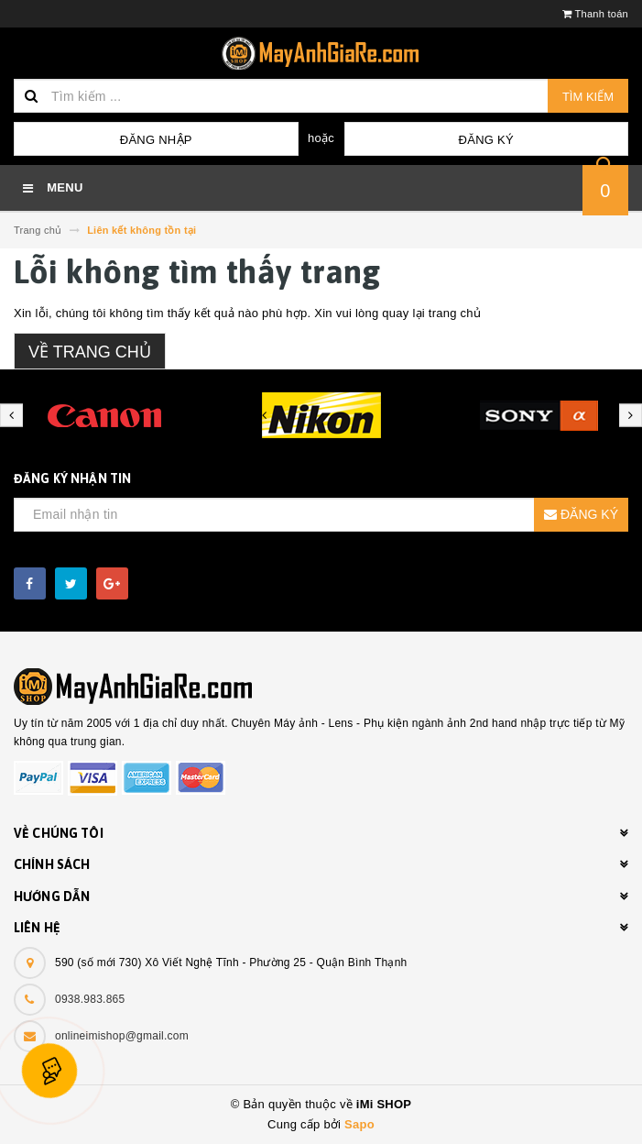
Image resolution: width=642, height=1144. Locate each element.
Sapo (359, 1124)
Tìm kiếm (588, 97)
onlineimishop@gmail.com (122, 1035)
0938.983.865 (90, 999)
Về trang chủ (89, 352)
